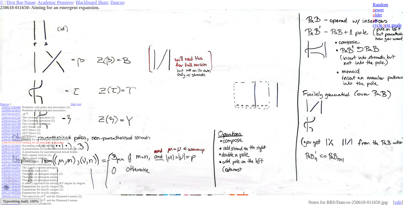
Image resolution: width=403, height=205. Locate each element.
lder (377, 15)
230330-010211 (10, 173)
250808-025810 (11, 110)
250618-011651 (10, 139)
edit (398, 202)
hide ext (76, 104)
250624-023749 (11, 120)
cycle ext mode (387, 25)
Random (380, 4)
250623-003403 (11, 136)
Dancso (117, 2)
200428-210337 (11, 196)
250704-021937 (11, 113)
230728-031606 (11, 164)
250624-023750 (11, 117)
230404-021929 (11, 170)
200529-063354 (11, 192)
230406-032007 (11, 167)
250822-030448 (11, 107)
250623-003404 (11, 133)
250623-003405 (11, 130)
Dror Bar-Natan (21, 2)
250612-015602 (11, 148)
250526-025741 (11, 158)
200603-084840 (11, 186)
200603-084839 (11, 189)
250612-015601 (11, 151)
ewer (378, 9)
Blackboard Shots (92, 2)
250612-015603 (11, 145)
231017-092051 (11, 161)
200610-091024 (11, 183)
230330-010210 (11, 177)
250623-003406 (11, 126)
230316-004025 (11, 180)
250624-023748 (11, 123)
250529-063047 (11, 155)
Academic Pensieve (55, 2)
